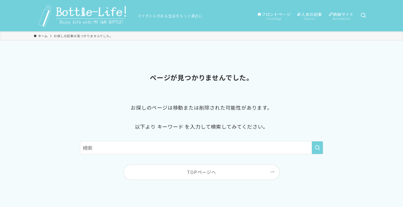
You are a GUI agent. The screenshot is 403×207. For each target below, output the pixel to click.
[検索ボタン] (363, 15)
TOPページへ (201, 172)
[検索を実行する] (317, 147)
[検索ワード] (201, 147)
